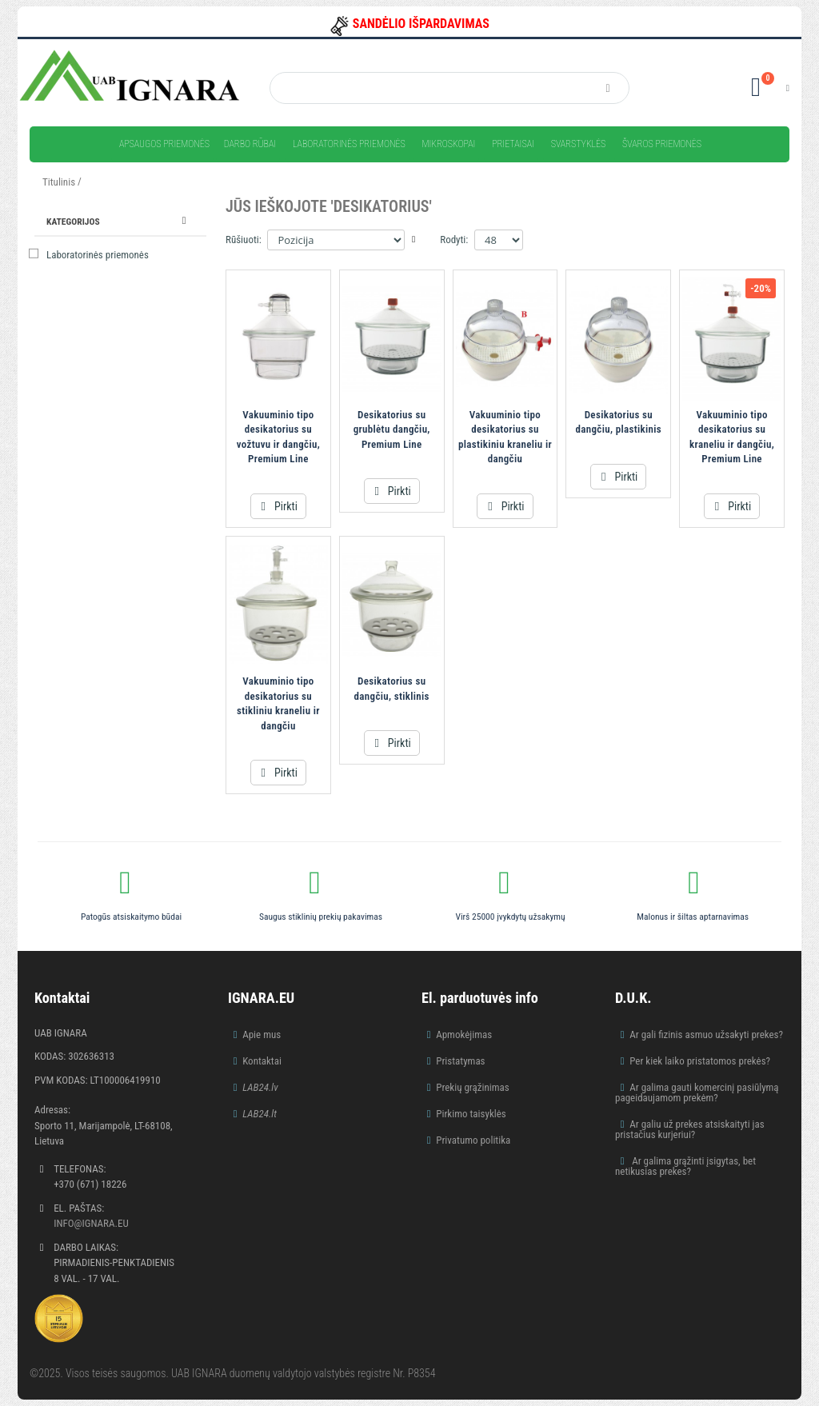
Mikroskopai (448, 144)
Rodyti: (454, 240)
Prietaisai (513, 144)
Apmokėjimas (464, 1035)
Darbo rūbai (250, 144)
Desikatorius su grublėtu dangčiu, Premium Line (392, 429)
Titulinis (58, 182)
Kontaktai (262, 1061)
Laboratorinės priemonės (349, 144)
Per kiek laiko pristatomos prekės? (699, 1061)
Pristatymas (460, 1061)
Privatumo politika (473, 1140)
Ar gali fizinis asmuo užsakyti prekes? (706, 1035)
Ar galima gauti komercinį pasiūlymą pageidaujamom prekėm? (697, 1092)
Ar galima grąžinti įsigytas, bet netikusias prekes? (685, 1166)
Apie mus (261, 1035)
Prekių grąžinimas (472, 1087)
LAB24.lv (260, 1087)
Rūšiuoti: (244, 240)
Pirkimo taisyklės (471, 1114)
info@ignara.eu (91, 1223)
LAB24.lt (259, 1114)
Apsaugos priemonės (164, 144)
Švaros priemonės (661, 144)
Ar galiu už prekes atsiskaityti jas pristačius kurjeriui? (690, 1129)
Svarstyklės (578, 144)
